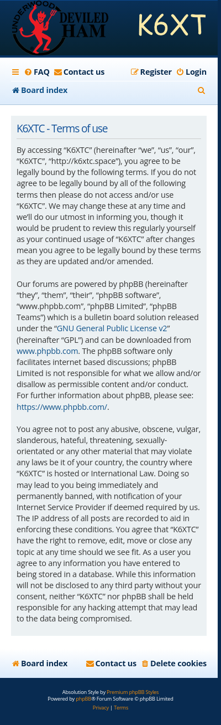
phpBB (83, 699)
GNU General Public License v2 (112, 328)
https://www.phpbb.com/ (62, 407)
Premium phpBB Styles (133, 692)
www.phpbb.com (47, 351)
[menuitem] (37, 72)
